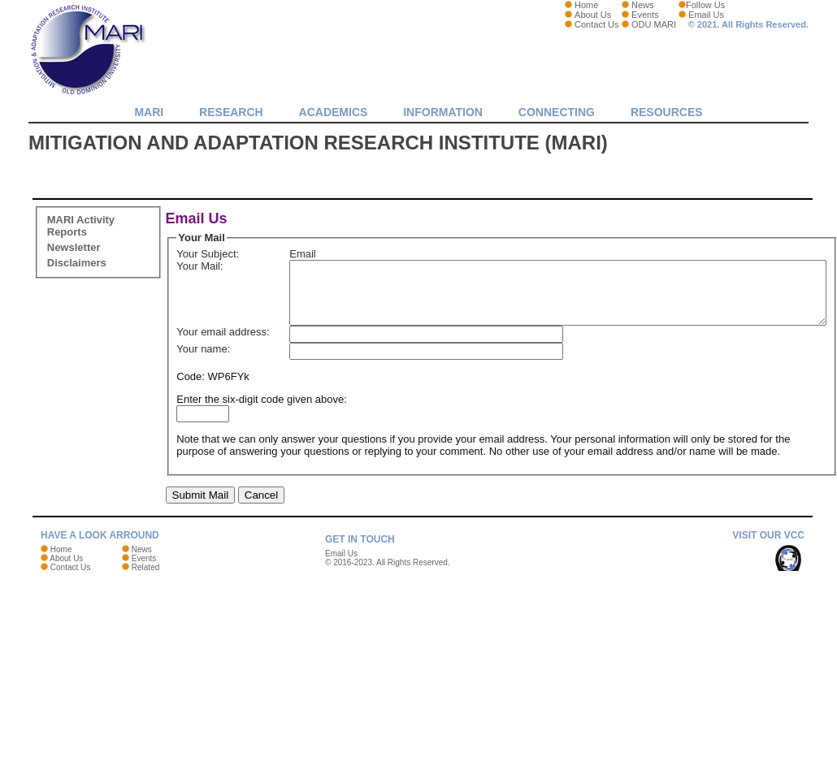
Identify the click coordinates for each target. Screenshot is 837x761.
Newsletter (74, 247)
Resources (667, 112)
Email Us (706, 14)
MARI (148, 112)
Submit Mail (200, 546)
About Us (593, 14)
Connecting (556, 112)
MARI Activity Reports (81, 226)
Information (443, 112)
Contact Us (596, 24)
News (642, 5)
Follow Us (705, 5)
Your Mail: (199, 278)
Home (586, 5)
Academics (333, 112)
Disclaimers (76, 263)
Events (645, 14)
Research (231, 112)
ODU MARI (653, 24)
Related (145, 618)
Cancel (262, 546)
